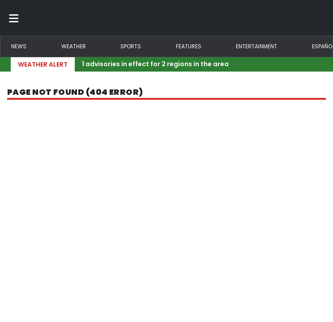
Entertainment (256, 46)
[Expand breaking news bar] (320, 64)
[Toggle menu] (14, 18)
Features (188, 46)
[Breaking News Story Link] (197, 64)
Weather (73, 46)
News (18, 46)
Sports (130, 46)
